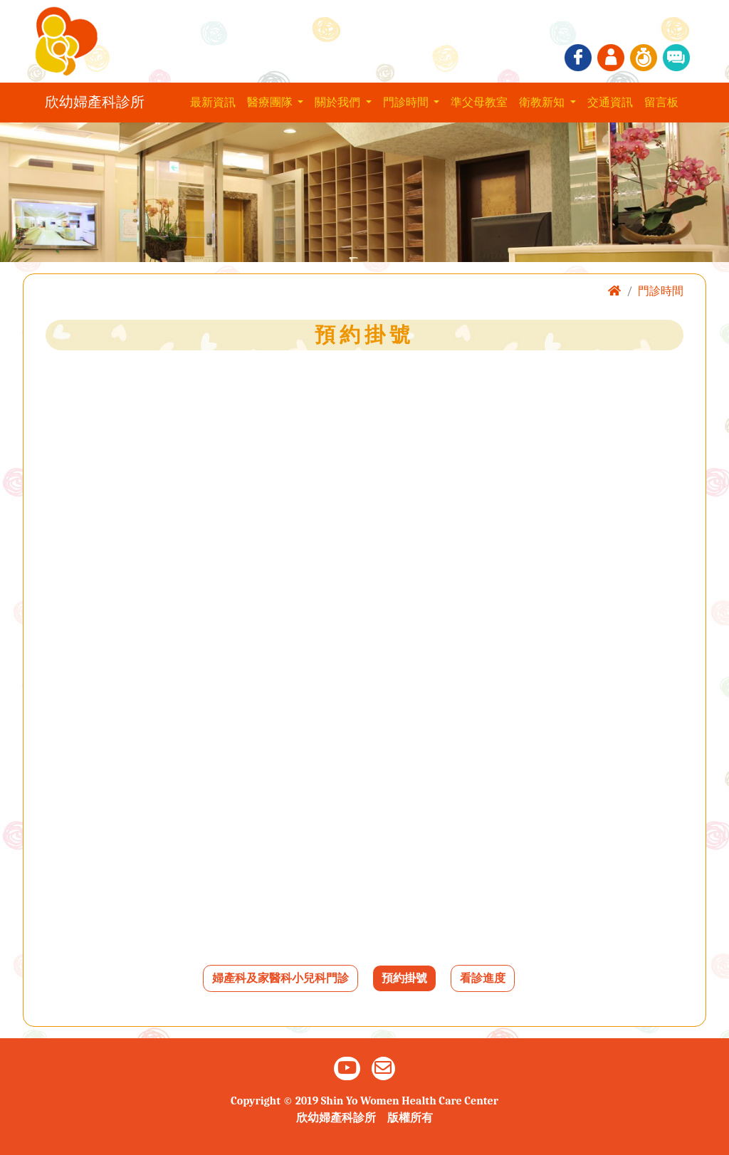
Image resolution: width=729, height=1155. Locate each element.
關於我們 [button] (339, 102)
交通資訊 (610, 102)
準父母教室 (479, 102)
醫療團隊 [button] (271, 102)
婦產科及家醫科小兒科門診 (280, 978)
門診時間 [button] (407, 102)
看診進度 (482, 978)
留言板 (661, 102)
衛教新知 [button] (543, 102)
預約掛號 (404, 978)
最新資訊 (213, 102)
